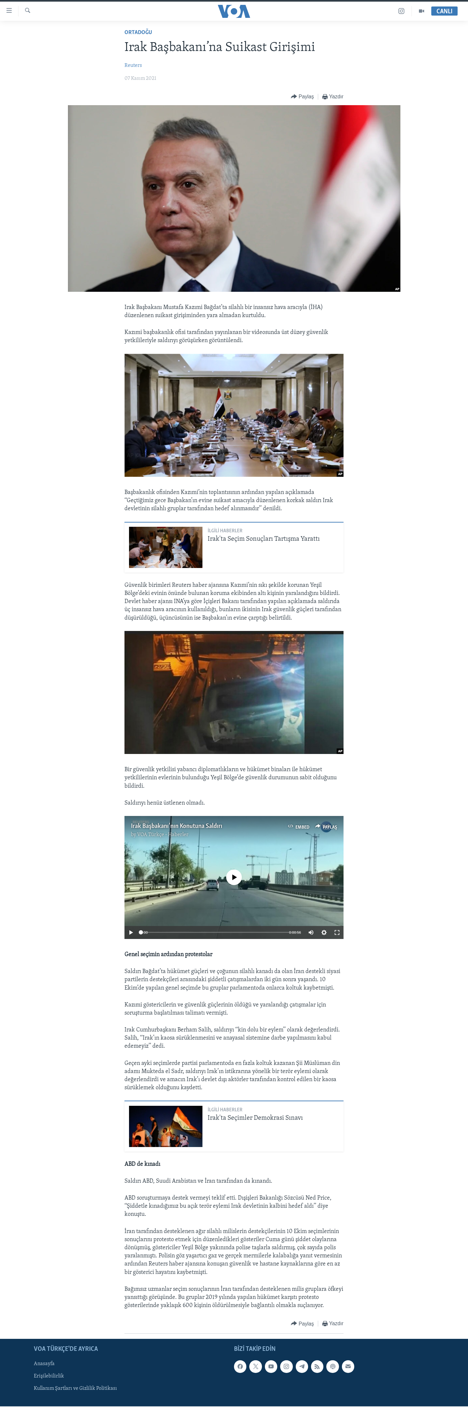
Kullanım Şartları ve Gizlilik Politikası (75, 1388)
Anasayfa (44, 1364)
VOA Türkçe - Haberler (162, 834)
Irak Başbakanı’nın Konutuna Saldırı (176, 826)
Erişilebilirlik (49, 1376)
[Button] (302, 97)
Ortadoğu (138, 33)
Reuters (133, 65)
